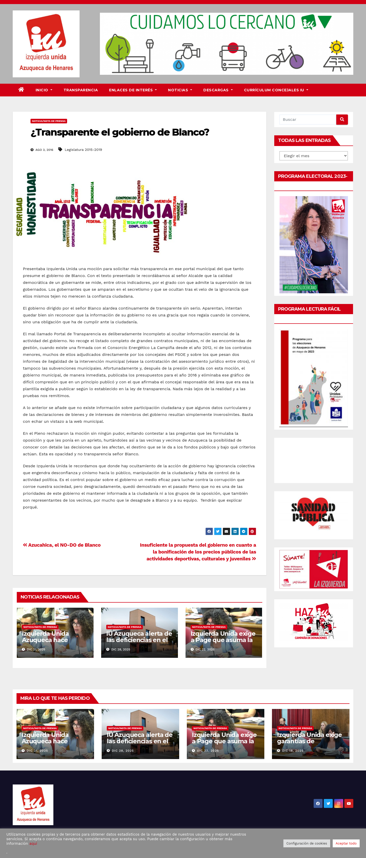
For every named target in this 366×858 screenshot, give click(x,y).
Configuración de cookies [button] (306, 843)
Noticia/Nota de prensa (49, 121)
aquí (33, 843)
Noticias (180, 90)
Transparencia (81, 90)
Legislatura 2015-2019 (83, 150)
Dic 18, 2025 (292, 750)
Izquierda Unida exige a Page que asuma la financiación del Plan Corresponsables (223, 643)
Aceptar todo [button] (346, 843)
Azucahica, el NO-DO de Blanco (62, 545)
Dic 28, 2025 (123, 750)
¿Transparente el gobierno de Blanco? (119, 132)
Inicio (44, 90)
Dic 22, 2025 (208, 750)
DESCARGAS (218, 90)
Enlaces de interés (133, 90)
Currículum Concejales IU (276, 90)
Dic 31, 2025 (37, 750)
